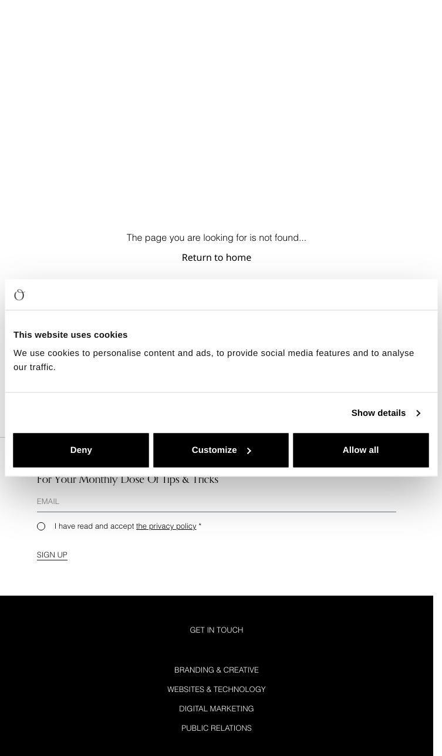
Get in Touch (216, 629)
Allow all (361, 450)
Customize (221, 450)
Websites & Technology (216, 689)
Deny (81, 450)
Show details (379, 413)
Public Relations (216, 728)
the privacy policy (166, 525)
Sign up (52, 554)
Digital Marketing (216, 708)
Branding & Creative (216, 669)
